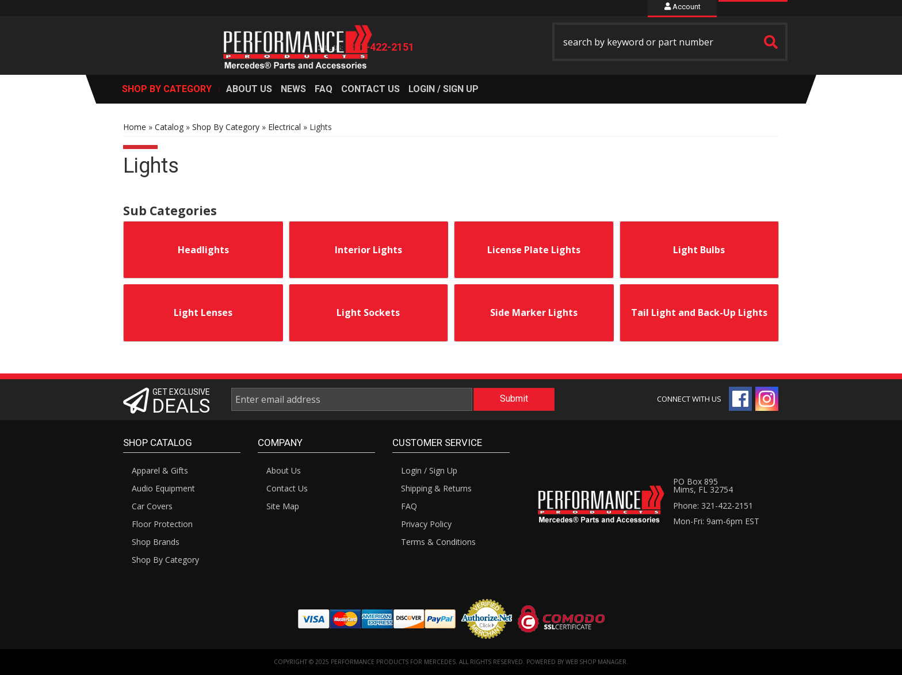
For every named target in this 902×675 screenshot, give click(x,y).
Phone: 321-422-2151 (713, 505)
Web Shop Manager (595, 662)
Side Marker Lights (534, 312)
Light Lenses (203, 312)
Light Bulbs (699, 249)
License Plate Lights (533, 249)
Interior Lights (368, 249)
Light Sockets (368, 312)
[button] (670, 42)
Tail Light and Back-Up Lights (699, 312)
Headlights (203, 249)
